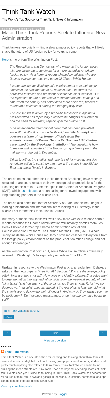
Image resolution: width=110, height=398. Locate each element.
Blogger (62, 394)
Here (5, 59)
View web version (55, 340)
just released (29, 190)
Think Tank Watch (28, 11)
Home (55, 333)
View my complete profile (16, 386)
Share (8, 317)
